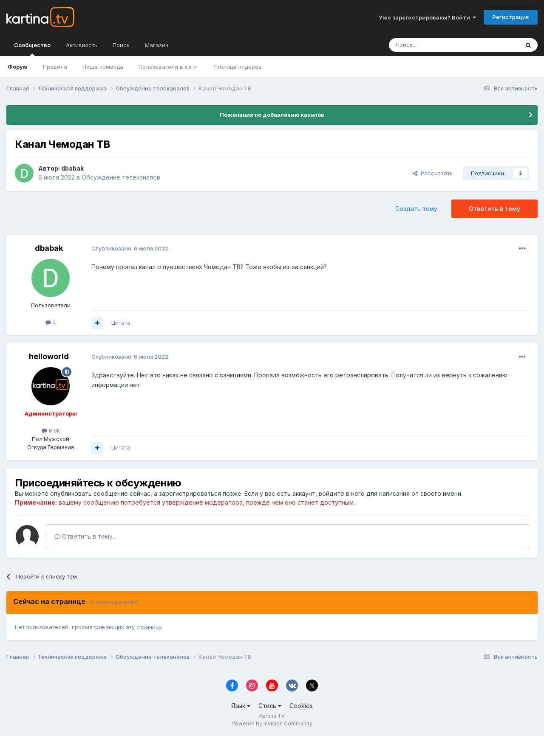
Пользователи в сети (168, 66)
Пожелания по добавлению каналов (272, 114)
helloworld (49, 356)
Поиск (121, 45)
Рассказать (433, 173)
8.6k (51, 430)
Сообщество (32, 49)
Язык (240, 705)
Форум (18, 66)
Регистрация (511, 17)
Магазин (156, 45)
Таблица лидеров (237, 66)
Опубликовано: (129, 248)
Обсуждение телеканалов (121, 177)
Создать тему (416, 208)
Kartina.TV (272, 716)
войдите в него (342, 493)
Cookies (301, 705)
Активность (81, 45)
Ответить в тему (494, 208)
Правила (55, 66)
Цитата (120, 322)
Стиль (269, 705)
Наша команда (102, 66)
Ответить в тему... (85, 536)
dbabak (72, 168)
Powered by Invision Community (272, 723)
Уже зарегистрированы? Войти (427, 17)
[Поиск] (430, 45)
